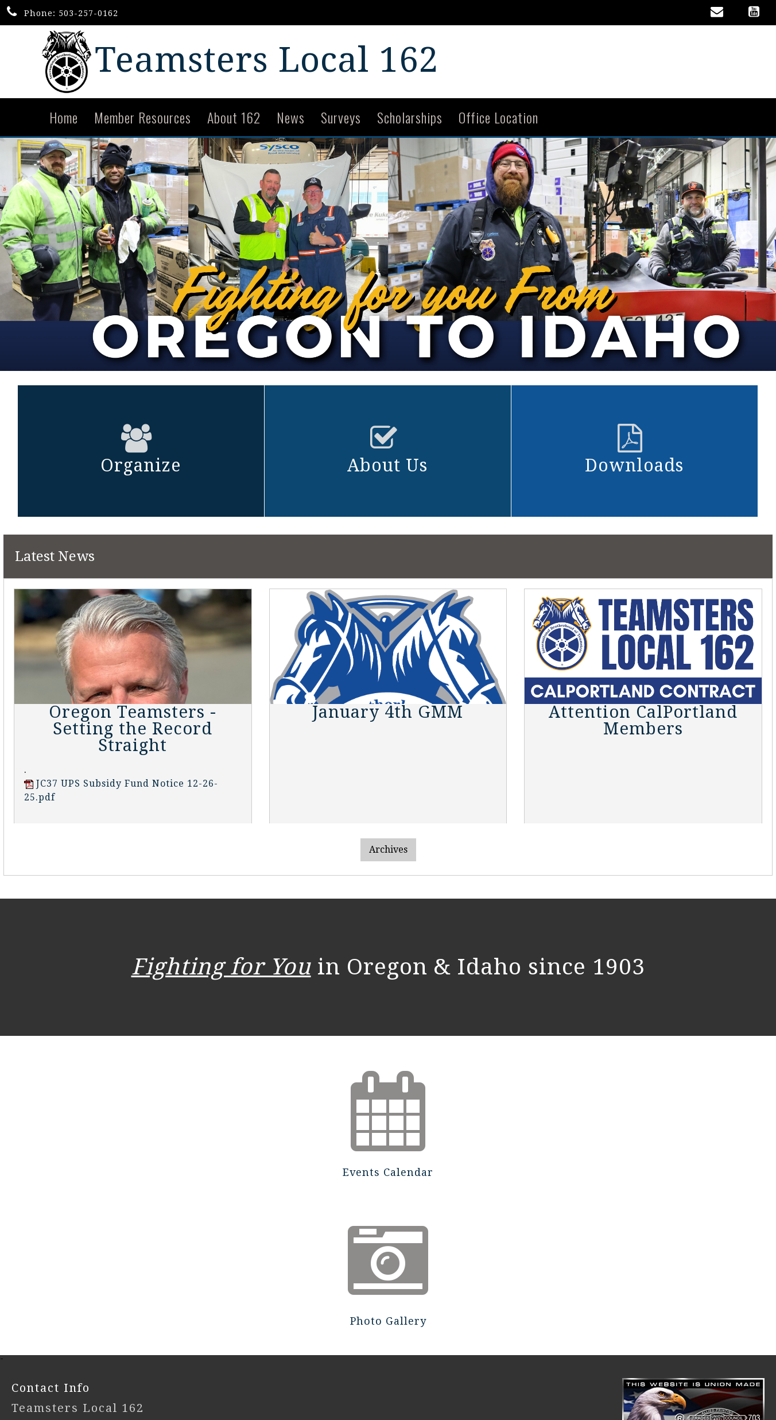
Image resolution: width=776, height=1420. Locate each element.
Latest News (55, 559)
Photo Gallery (511, 1237)
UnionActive (109, 1366)
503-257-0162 (88, 13)
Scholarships (410, 119)
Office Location (498, 119)
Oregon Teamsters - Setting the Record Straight (132, 731)
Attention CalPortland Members (643, 723)
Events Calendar (202, 1237)
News (291, 119)
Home (63, 119)
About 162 (234, 119)
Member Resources (142, 119)
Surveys (341, 119)
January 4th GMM (387, 714)
